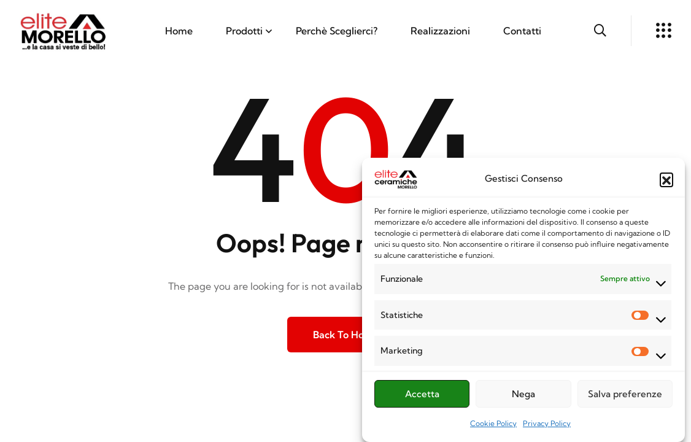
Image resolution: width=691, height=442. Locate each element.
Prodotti (244, 31)
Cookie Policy (493, 425)
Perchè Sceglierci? (336, 31)
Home (179, 31)
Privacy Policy (547, 425)
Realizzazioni (440, 31)
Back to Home (346, 334)
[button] (666, 182)
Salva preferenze (625, 395)
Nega (523, 395)
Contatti (522, 31)
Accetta (422, 395)
